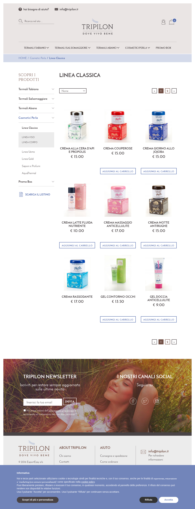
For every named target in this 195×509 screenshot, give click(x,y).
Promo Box (163, 47)
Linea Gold (28, 158)
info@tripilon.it (69, 9)
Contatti (64, 460)
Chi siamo (65, 454)
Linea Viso (28, 137)
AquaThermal (29, 173)
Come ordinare (109, 460)
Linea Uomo (28, 151)
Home (23, 58)
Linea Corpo (30, 142)
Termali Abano (28, 108)
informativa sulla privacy (61, 409)
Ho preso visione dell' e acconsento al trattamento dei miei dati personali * (50, 410)
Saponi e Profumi (31, 166)
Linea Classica (57, 58)
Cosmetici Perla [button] (137, 47)
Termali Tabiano (29, 89)
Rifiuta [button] (148, 499)
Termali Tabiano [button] (36, 47)
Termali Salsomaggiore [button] (73, 47)
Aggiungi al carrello (117, 171)
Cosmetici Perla (38, 58)
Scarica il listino (37, 194)
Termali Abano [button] (107, 47)
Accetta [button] (168, 499)
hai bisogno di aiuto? (36, 9)
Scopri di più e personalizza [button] (37, 499)
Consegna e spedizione (113, 454)
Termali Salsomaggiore (33, 99)
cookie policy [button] (88, 482)
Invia (70, 402)
